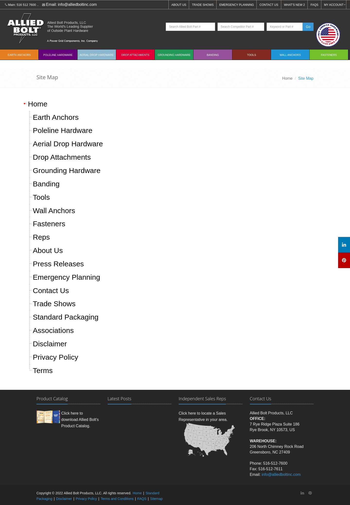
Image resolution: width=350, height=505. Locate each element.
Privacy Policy (86, 499)
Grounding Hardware (174, 54)
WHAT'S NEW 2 (294, 5)
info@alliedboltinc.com (77, 4)
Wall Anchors (290, 54)
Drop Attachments (135, 54)
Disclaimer (64, 499)
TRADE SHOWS (203, 5)
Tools (251, 54)
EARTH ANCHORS (19, 54)
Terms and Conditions (117, 499)
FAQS (314, 5)
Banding (213, 54)
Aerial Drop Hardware (97, 54)
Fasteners (329, 54)
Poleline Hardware (58, 54)
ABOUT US (178, 5)
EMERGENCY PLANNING (236, 5)
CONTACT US (269, 5)
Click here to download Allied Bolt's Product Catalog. (80, 419)
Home (287, 78)
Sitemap (156, 499)
